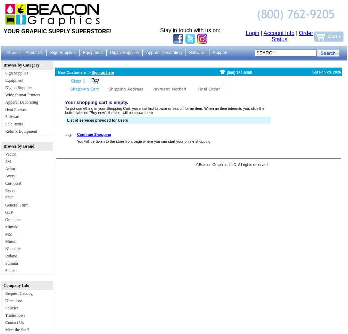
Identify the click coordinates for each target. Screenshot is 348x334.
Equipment (14, 80)
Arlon (10, 168)
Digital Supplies (18, 87)
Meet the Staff (17, 329)
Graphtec (12, 219)
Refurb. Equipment (21, 131)
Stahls (10, 270)
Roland (11, 256)
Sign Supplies (16, 73)
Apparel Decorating (21, 102)
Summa (11, 263)
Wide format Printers (22, 95)
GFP (9, 212)
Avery (10, 176)
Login (252, 33)
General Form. (17, 205)
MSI (9, 234)
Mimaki (11, 227)
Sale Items (14, 124)
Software (12, 116)
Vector (10, 154)
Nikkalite (13, 248)
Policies (11, 308)
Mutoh (10, 241)
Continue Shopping (94, 134)
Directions (14, 300)
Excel (10, 190)
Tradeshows (15, 315)
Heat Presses (15, 109)
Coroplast (13, 183)
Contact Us (14, 322)
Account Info (279, 33)
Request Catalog (19, 293)
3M (8, 161)
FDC (9, 197)
